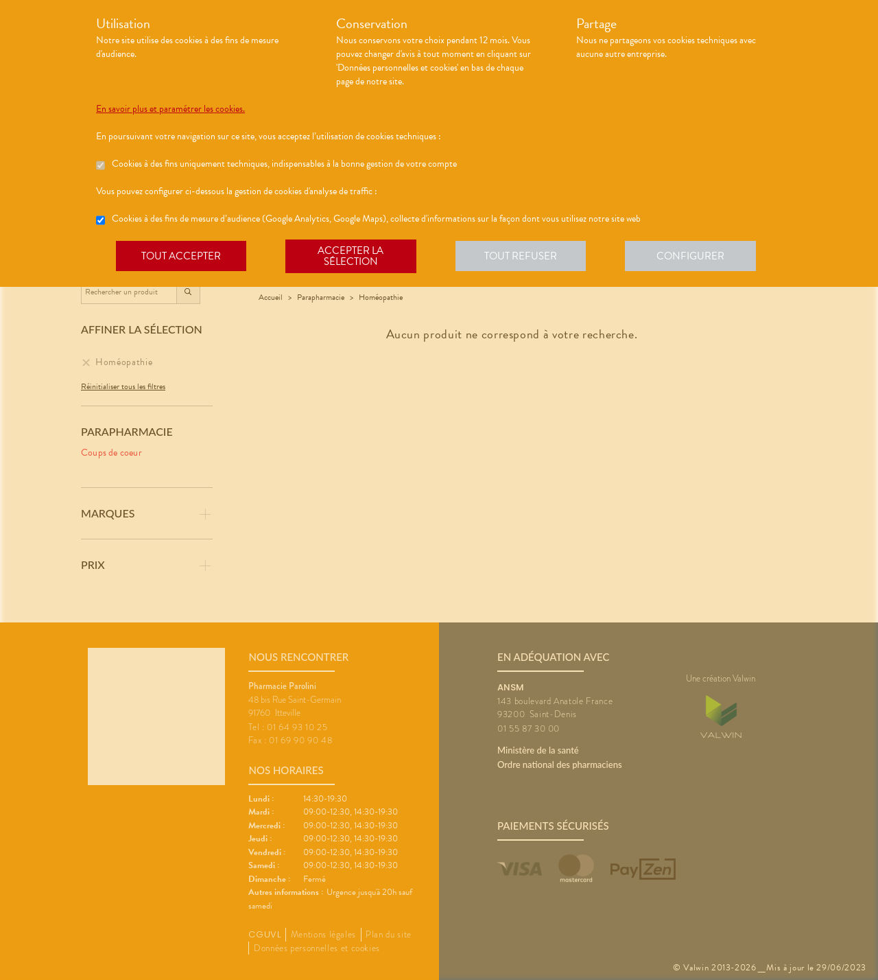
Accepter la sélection (353, 256)
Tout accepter (181, 256)
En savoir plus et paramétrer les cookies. (170, 109)
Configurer (696, 256)
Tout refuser (525, 256)
